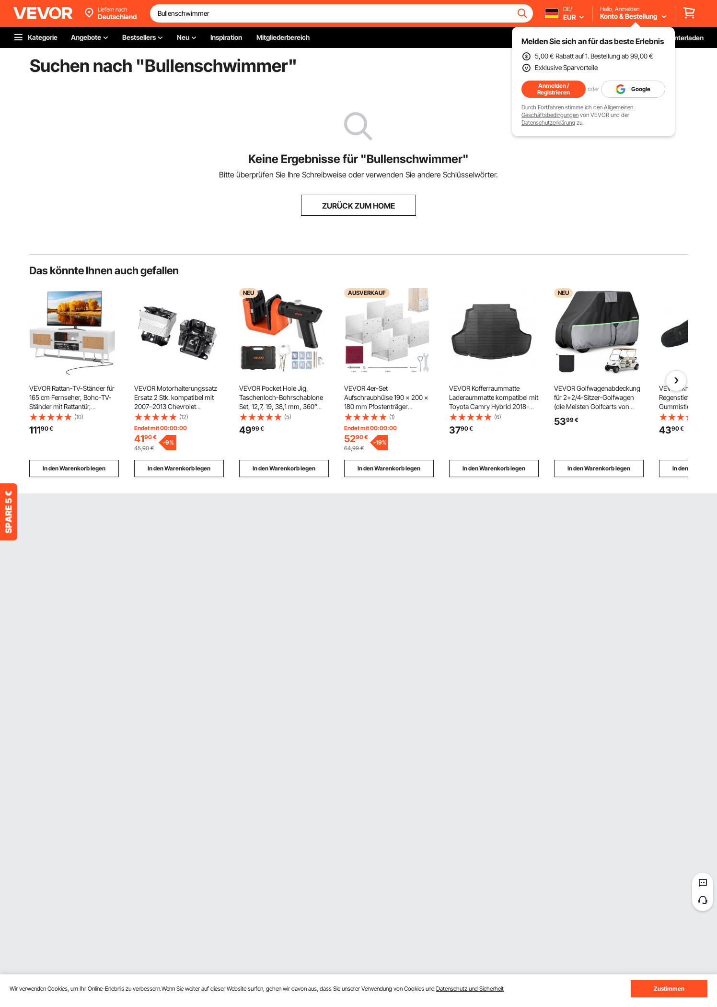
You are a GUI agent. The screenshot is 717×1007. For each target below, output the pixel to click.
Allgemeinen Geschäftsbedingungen (577, 111)
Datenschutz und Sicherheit (470, 988)
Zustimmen (669, 988)
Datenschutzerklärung (548, 122)
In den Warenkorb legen (74, 468)
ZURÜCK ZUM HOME (358, 206)
